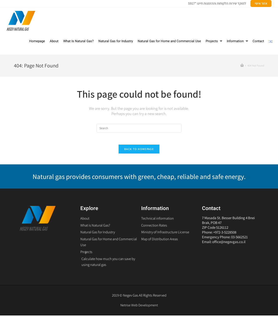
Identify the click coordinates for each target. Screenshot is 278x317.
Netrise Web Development (139, 306)
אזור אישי (261, 3)
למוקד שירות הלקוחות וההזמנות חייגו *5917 (217, 3)
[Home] (242, 65)
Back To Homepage (139, 150)
